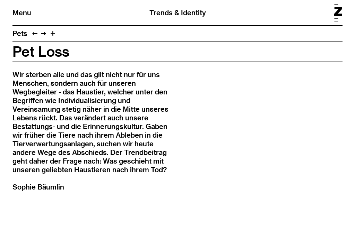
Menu (21, 12)
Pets (19, 33)
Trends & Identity (177, 12)
